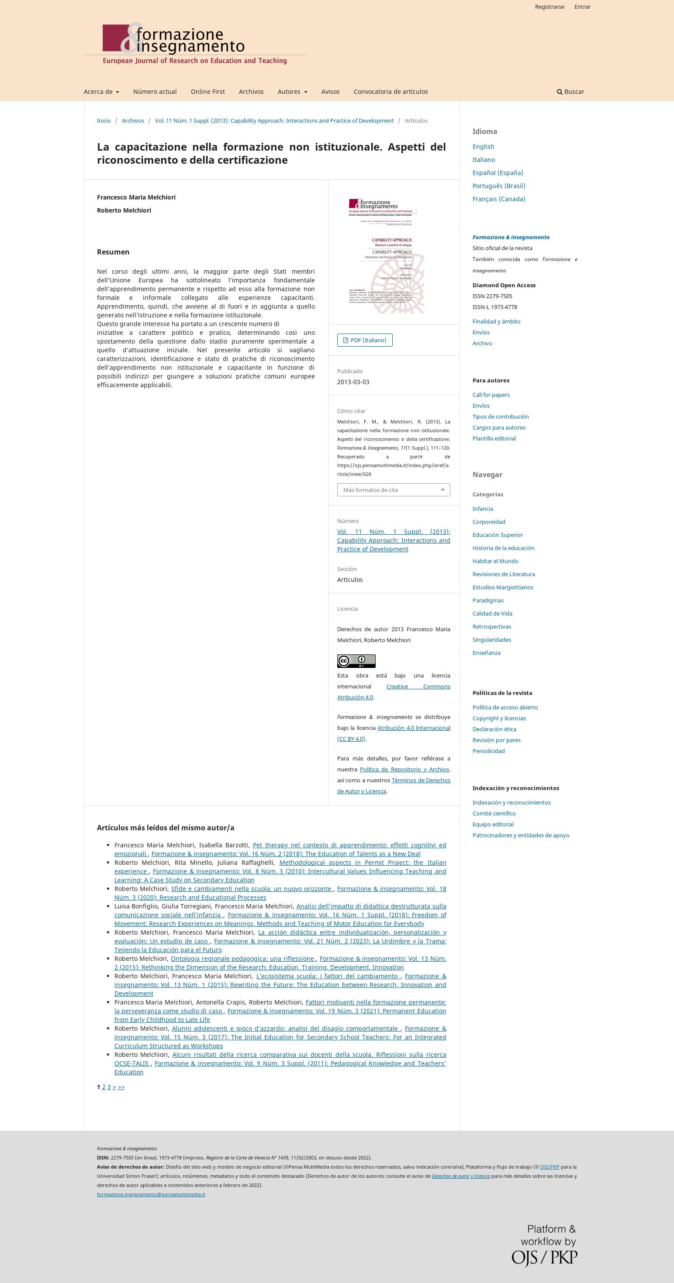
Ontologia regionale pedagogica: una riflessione (243, 958)
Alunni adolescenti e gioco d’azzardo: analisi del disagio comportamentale (286, 1028)
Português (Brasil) (499, 186)
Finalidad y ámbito (497, 321)
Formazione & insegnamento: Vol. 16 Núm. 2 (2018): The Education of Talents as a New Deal (286, 854)
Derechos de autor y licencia (461, 1176)
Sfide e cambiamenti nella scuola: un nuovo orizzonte (252, 888)
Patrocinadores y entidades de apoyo (521, 835)
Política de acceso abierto (505, 707)
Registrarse (549, 6)
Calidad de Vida (492, 613)
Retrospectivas (492, 626)
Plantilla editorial (494, 438)
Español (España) (498, 173)
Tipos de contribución (501, 416)
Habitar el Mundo (495, 561)
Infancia (483, 509)
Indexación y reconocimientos (512, 802)
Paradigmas (488, 600)
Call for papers (491, 395)
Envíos (481, 332)
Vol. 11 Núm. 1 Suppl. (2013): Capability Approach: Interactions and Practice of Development (274, 120)
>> (121, 1087)
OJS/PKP (550, 1167)
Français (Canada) (499, 199)
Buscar (570, 91)
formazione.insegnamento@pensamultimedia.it (151, 1194)
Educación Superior (498, 535)
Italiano (484, 159)
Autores (290, 91)
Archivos (251, 91)
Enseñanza (487, 653)
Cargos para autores (499, 427)
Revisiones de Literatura (504, 574)
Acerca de (99, 91)
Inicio (104, 120)
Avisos (330, 91)
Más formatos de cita (370, 490)
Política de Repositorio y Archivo (404, 769)
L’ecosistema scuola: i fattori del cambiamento (328, 976)
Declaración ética (494, 729)
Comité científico (494, 813)
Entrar (582, 6)
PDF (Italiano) (368, 340)
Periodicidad (489, 751)
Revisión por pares (497, 740)
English (483, 146)
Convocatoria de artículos (391, 91)
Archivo (482, 343)
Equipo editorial (493, 824)
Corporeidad (489, 522)
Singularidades (492, 639)
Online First (208, 91)
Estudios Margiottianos (503, 587)
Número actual (155, 91)
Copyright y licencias (499, 718)
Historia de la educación (504, 548)
